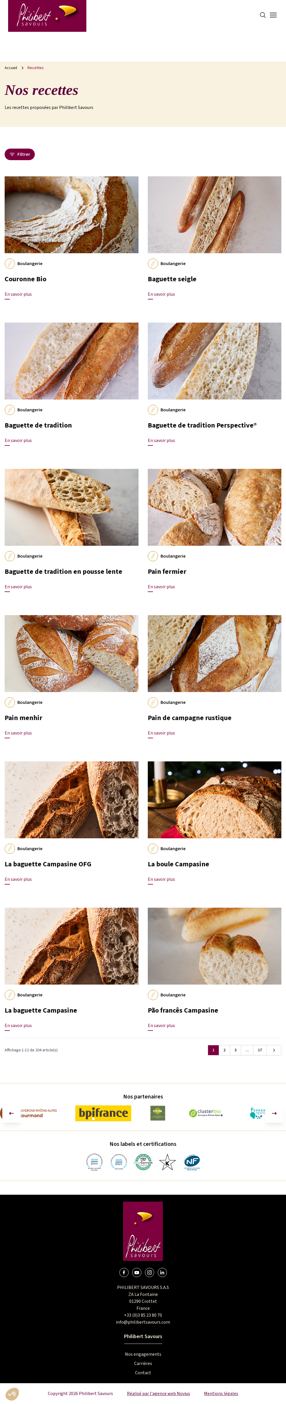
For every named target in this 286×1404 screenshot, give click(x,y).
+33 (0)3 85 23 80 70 (143, 1315)
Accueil (11, 68)
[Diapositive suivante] (274, 1113)
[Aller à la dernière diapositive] (11, 1113)
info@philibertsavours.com (143, 1322)
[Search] (262, 15)
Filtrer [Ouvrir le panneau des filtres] (19, 154)
